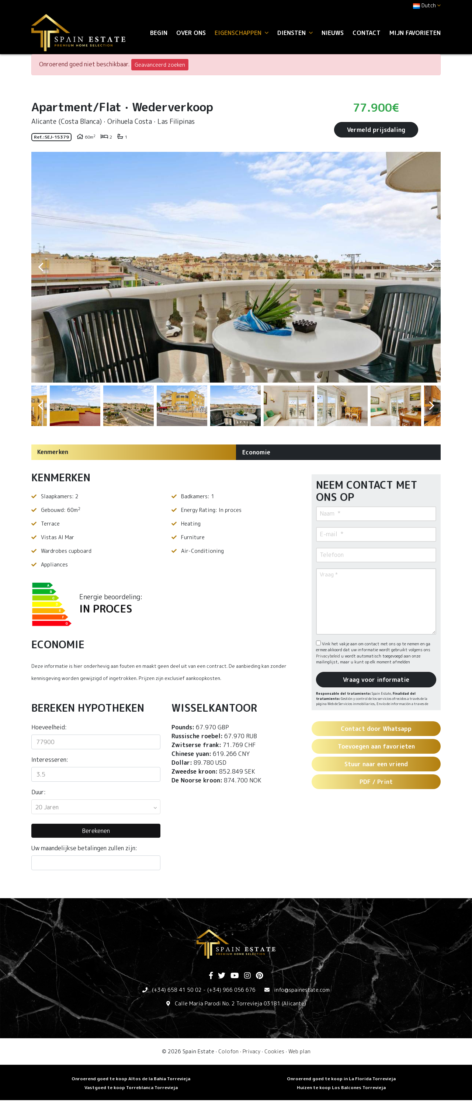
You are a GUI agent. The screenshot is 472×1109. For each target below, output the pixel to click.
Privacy (251, 1051)
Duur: (38, 792)
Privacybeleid (328, 656)
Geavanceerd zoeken (160, 64)
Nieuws (333, 33)
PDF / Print (376, 782)
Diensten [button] (295, 33)
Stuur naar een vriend (376, 764)
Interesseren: (49, 760)
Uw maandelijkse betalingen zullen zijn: (84, 848)
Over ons (191, 33)
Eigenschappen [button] (241, 33)
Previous (40, 267)
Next (431, 267)
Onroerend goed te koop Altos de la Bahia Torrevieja (131, 1078)
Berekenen (96, 831)
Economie (256, 452)
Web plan (299, 1051)
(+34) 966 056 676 (231, 989)
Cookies (274, 1051)
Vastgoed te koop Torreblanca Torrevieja (131, 1087)
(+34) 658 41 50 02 (177, 989)
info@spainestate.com (302, 989)
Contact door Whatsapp (376, 729)
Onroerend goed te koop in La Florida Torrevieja (341, 1078)
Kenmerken (52, 452)
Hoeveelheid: (49, 727)
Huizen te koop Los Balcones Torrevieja (341, 1087)
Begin (158, 33)
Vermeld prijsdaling (376, 130)
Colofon (228, 1051)
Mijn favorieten (415, 33)
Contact (367, 33)
